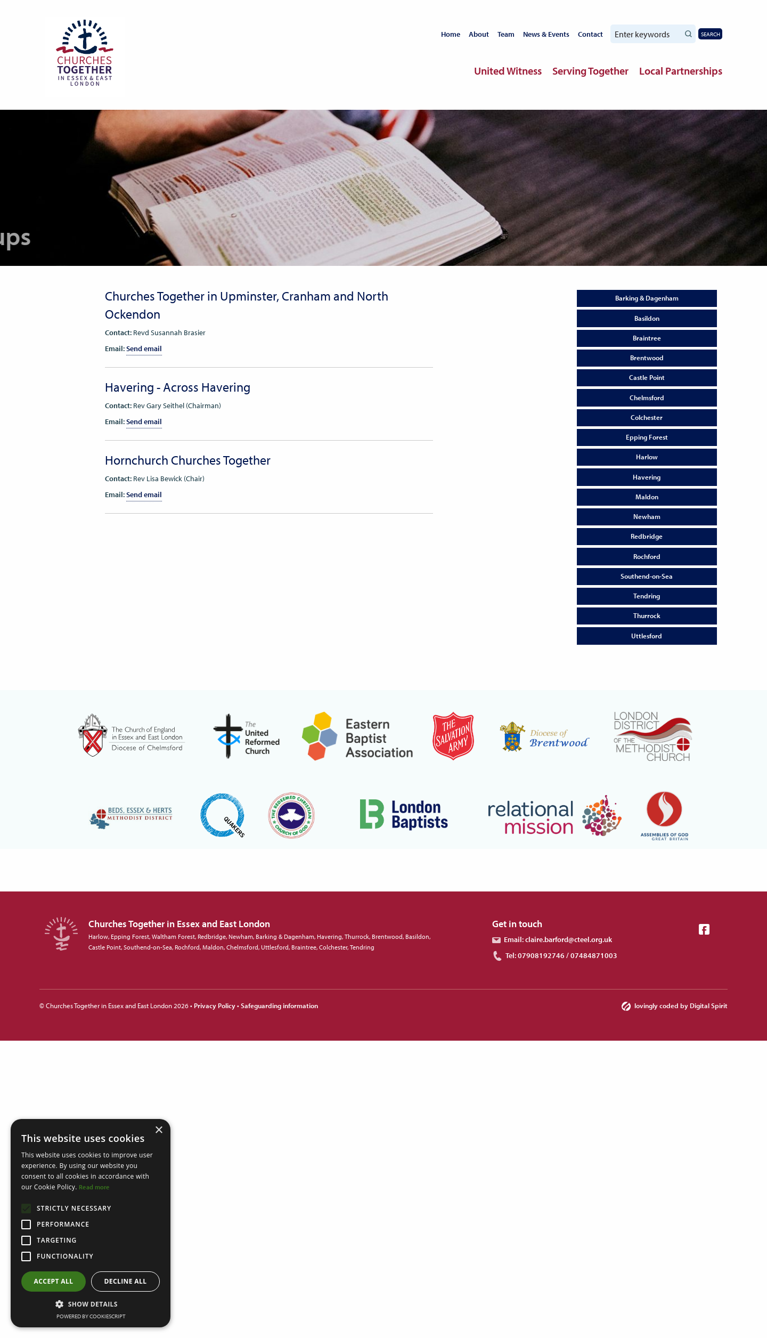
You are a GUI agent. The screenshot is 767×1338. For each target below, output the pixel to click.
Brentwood (647, 357)
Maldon (646, 496)
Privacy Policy (214, 1005)
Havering (646, 477)
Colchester (647, 417)
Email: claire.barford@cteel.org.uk (551, 939)
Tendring (646, 595)
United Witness (508, 70)
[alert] (90, 1223)
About (479, 34)
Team (506, 34)
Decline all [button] (125, 1281)
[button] (90, 1304)
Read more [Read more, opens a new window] (94, 1187)
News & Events (546, 34)
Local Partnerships (680, 70)
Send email (144, 348)
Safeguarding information (279, 1005)
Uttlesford (646, 635)
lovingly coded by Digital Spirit (675, 1005)
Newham (646, 516)
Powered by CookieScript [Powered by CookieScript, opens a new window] (90, 1316)
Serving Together (590, 70)
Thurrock (646, 615)
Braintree (647, 338)
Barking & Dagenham (647, 298)
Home (450, 34)
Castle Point (647, 377)
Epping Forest (647, 437)
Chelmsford (647, 397)
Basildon (646, 318)
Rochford (646, 556)
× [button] (158, 1130)
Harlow (647, 456)
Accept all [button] (54, 1281)
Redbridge (647, 536)
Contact (590, 34)
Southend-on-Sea (647, 576)
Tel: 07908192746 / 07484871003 (554, 955)
